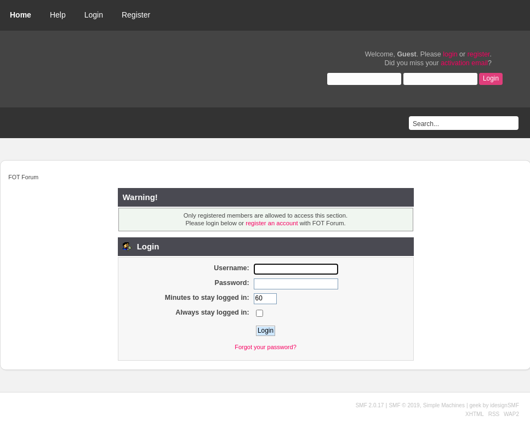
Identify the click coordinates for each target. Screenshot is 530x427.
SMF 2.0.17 (370, 405)
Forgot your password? (266, 347)
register (479, 54)
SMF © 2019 (404, 405)
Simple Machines (444, 405)
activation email (464, 63)
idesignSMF (504, 405)
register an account (272, 223)
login (450, 54)
